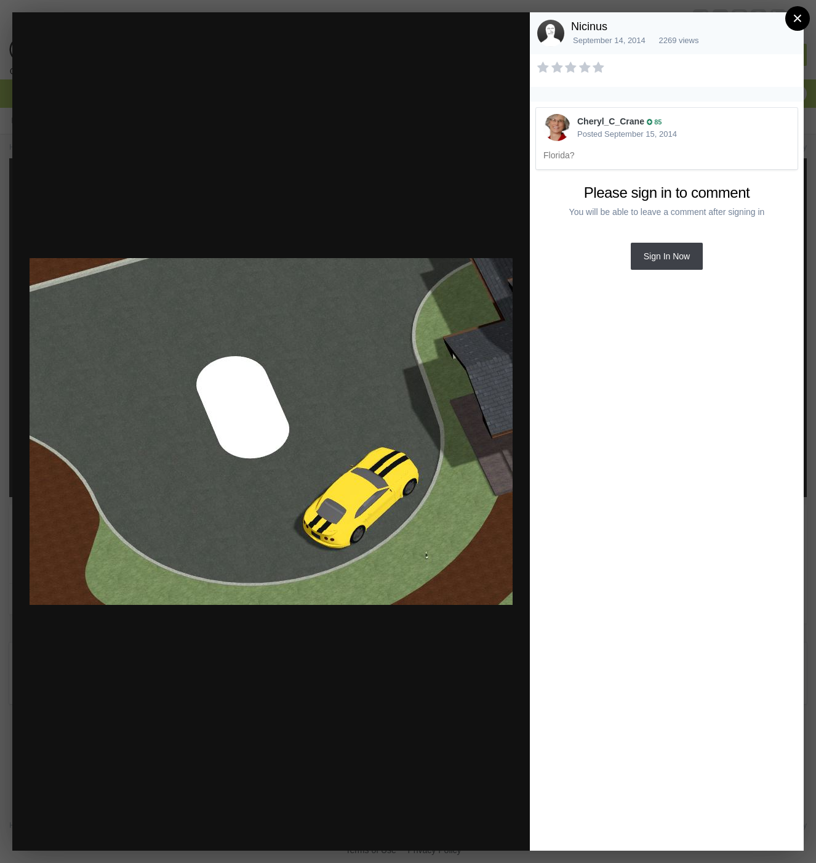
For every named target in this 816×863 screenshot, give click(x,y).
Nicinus (589, 26)
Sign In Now (667, 256)
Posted (627, 134)
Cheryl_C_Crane (610, 121)
